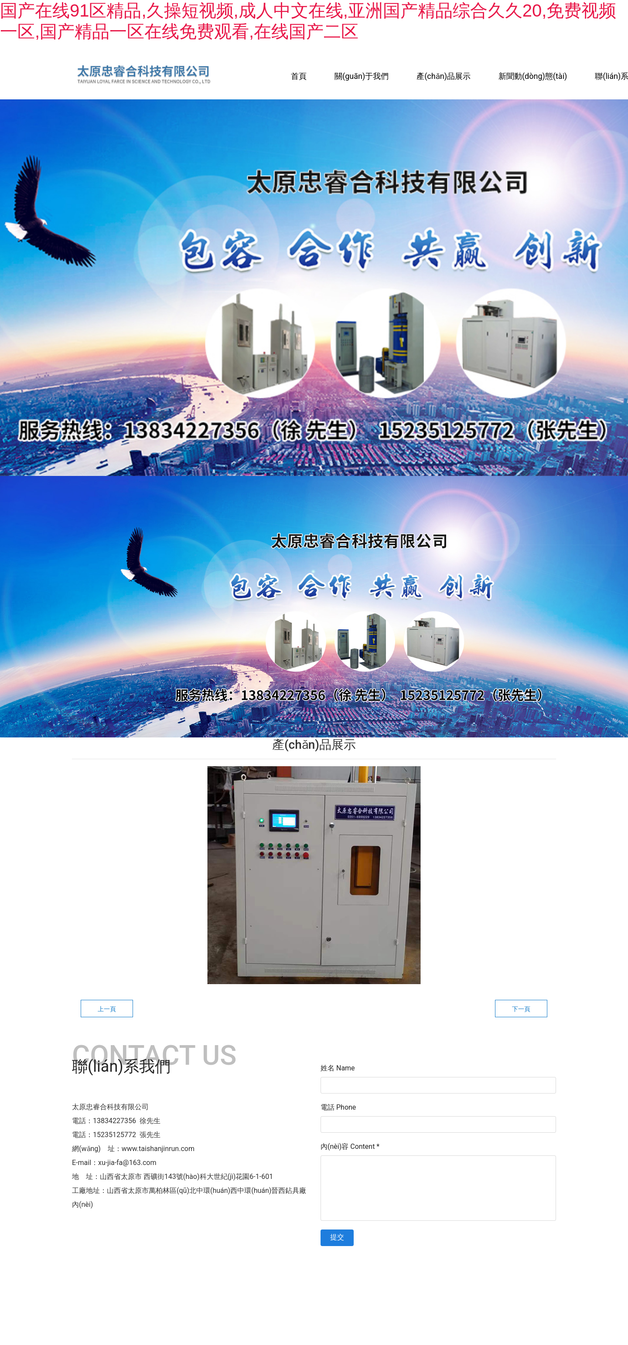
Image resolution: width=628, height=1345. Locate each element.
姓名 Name (338, 1068)
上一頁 (107, 1008)
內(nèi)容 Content (350, 1146)
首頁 (299, 76)
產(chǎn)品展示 (443, 76)
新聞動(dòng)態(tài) (532, 76)
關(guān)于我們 (361, 76)
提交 (337, 1237)
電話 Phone (338, 1107)
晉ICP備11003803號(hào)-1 (395, 1263)
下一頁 (521, 1008)
